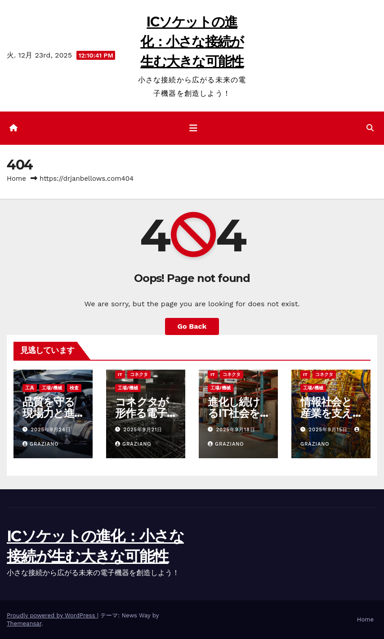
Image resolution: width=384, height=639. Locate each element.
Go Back (192, 326)
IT (120, 374)
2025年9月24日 (51, 430)
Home (16, 178)
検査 (74, 387)
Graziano (40, 444)
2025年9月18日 (235, 430)
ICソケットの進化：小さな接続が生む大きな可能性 (191, 41)
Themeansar (24, 623)
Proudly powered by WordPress (52, 615)
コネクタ (139, 374)
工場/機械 (52, 387)
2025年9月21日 (143, 430)
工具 (29, 387)
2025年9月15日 (329, 430)
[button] (370, 128)
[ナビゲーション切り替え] (193, 128)
